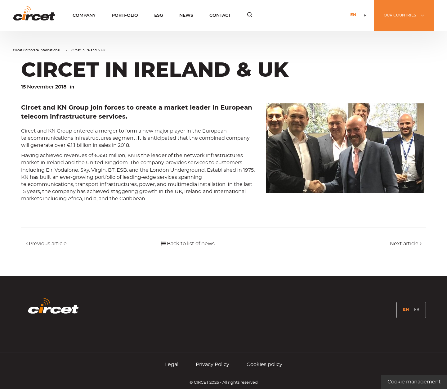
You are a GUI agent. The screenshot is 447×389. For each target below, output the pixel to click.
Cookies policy (264, 364)
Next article (406, 243)
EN (354, 19)
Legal (171, 364)
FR (365, 19)
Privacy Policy (212, 364)
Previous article (46, 243)
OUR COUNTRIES (400, 15)
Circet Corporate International (36, 50)
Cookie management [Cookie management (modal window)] (414, 381)
